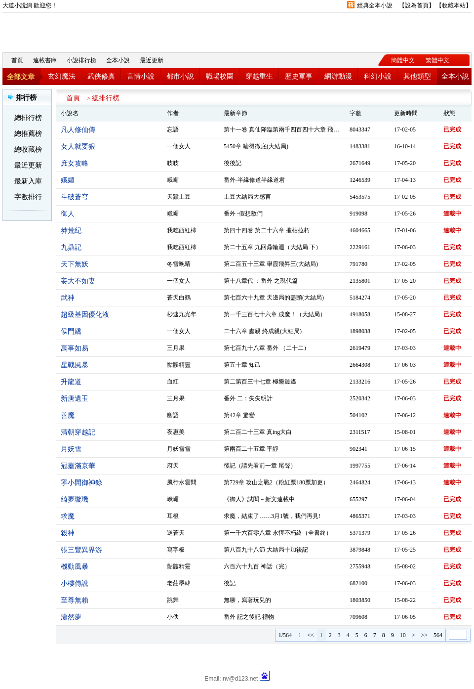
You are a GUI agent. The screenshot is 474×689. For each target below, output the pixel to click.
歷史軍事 (299, 76)
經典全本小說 (375, 5)
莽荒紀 (71, 230)
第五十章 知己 (242, 364)
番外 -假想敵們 (243, 213)
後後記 (232, 163)
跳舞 (173, 600)
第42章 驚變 (239, 415)
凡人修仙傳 (78, 129)
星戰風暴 (74, 365)
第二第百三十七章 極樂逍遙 (260, 381)
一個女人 (179, 146)
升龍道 (71, 382)
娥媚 (68, 180)
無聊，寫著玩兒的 (247, 600)
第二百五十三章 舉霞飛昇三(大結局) (271, 263)
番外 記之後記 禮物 (249, 616)
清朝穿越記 (78, 432)
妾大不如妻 (78, 281)
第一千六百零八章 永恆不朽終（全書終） (278, 532)
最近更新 (151, 60)
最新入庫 (28, 181)
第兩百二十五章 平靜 (251, 448)
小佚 (173, 616)
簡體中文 (403, 60)
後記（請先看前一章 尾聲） (260, 465)
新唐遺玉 (74, 398)
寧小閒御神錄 (81, 482)
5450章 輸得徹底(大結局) (256, 146)
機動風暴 (74, 566)
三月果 (176, 347)
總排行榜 (28, 118)
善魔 (68, 415)
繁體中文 (437, 60)
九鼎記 (71, 247)
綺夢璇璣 (74, 499)
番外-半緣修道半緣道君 (254, 179)
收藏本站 (454, 5)
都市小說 (180, 76)
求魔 (68, 516)
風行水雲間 (182, 482)
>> (424, 635)
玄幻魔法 (62, 76)
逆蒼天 (176, 532)
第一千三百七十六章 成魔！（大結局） (275, 314)
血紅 (173, 381)
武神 (68, 297)
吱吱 (173, 163)
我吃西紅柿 (182, 230)
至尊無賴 (74, 600)
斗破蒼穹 (74, 197)
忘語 (173, 129)
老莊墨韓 (179, 583)
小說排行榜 (81, 60)
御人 (68, 213)
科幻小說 (378, 76)
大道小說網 (56, 30)
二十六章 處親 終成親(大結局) (263, 331)
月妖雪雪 (179, 448)
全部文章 (21, 77)
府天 (173, 465)
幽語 (173, 415)
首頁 (17, 60)
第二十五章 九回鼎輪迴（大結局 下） (272, 247)
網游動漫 (338, 76)
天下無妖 (74, 264)
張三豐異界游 (81, 550)
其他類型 (417, 76)
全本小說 (118, 60)
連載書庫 (45, 60)
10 (403, 635)
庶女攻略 (74, 163)
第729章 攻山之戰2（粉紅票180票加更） (276, 482)
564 (438, 635)
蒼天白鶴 (179, 297)
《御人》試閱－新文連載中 (259, 499)
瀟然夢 (71, 617)
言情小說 (141, 76)
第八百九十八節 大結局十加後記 (266, 549)
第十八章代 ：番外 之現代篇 (261, 280)
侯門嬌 (71, 331)
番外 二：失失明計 (248, 398)
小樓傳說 (74, 583)
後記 (230, 583)
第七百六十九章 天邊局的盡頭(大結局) (274, 297)
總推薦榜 (28, 133)
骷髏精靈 (179, 364)
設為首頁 (417, 5)
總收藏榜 (28, 149)
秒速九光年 (182, 314)
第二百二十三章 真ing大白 (258, 432)
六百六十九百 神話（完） (257, 566)
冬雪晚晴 (179, 263)
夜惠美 (176, 432)
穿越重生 (259, 76)
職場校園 (220, 76)
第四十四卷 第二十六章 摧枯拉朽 (267, 230)
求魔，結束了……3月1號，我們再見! (272, 516)
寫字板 (176, 549)
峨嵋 (173, 179)
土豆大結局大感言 (247, 196)
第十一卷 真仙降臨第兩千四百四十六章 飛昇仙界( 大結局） (301, 129)
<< (310, 635)
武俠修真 (101, 76)
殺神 (68, 533)
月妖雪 (71, 449)
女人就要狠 (78, 146)
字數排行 (28, 197)
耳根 (173, 516)
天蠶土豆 (179, 196)
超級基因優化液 (85, 314)
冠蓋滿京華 (78, 466)
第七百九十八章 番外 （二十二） (267, 347)
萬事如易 (74, 348)
